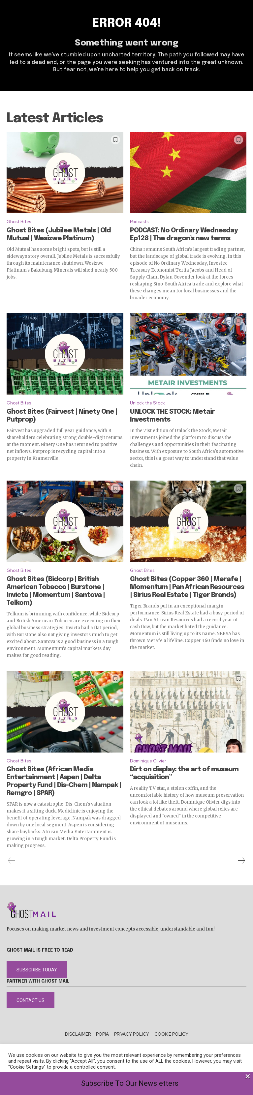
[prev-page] (12, 861)
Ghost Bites (19, 221)
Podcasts (139, 221)
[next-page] (241, 861)
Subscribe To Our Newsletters (129, 1083)
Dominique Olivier (148, 761)
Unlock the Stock (147, 403)
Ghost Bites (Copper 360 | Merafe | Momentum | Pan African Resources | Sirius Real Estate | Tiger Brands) (187, 587)
